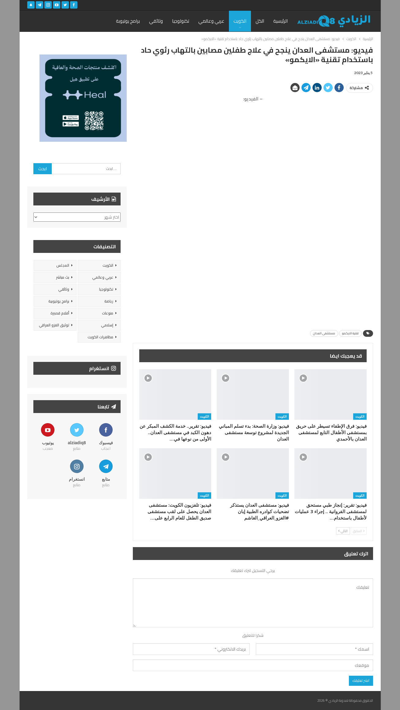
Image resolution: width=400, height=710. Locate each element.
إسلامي (107, 325)
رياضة (108, 301)
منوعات (107, 313)
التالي (343, 531)
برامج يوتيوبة (128, 21)
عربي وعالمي (211, 21)
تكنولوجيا (180, 21)
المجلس (62, 265)
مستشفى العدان (324, 333)
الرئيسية (280, 21)
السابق (358, 531)
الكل (260, 21)
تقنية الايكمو (350, 333)
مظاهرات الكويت (100, 336)
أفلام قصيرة (59, 313)
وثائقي (156, 21)
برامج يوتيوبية (58, 301)
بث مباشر (62, 277)
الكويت (240, 21)
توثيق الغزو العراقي (54, 325)
